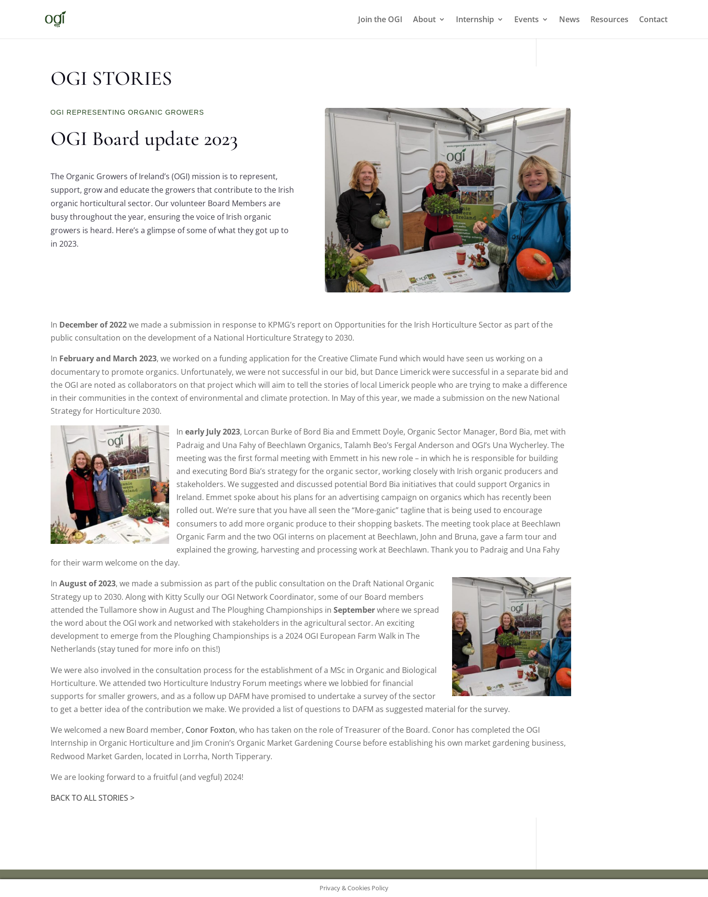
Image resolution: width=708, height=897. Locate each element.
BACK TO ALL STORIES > (92, 797)
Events (526, 20)
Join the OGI (380, 20)
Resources (609, 20)
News (569, 20)
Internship (475, 20)
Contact (653, 20)
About (424, 20)
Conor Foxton (210, 730)
